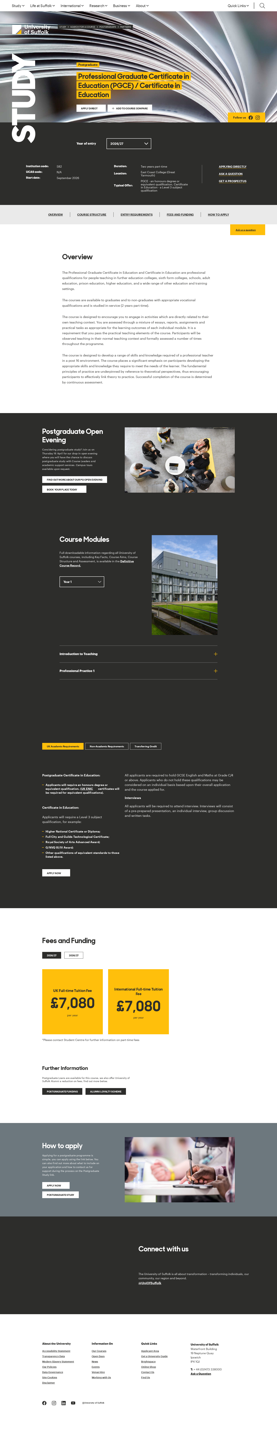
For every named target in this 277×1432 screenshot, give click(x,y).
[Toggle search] (262, 5)
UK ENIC (87, 788)
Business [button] (120, 6)
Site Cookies (49, 1377)
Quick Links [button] (237, 6)
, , (82, 581)
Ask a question (231, 173)
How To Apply (218, 214)
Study (63, 27)
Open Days (98, 1356)
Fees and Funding (180, 214)
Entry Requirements (136, 214)
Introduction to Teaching (79, 654)
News (95, 1362)
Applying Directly (232, 166)
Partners (125, 27)
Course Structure (91, 214)
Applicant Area (150, 1351)
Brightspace (148, 1362)
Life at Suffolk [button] (41, 6)
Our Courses (99, 1351)
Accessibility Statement (56, 1351)
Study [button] (16, 6)
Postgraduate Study (60, 1194)
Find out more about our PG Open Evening (74, 479)
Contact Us (147, 1372)
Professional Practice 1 (77, 671)
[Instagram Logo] (257, 117)
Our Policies (49, 1367)
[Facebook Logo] (251, 117)
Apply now (54, 873)
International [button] (71, 6)
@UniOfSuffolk (149, 1283)
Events (96, 1367)
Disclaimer (48, 1383)
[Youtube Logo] (73, 1402)
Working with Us (101, 1377)
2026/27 (52, 955)
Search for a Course (82, 27)
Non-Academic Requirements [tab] (107, 746)
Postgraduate (107, 27)
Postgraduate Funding (62, 1091)
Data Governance (52, 1372)
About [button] (141, 6)
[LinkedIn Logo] (63, 1402)
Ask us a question (246, 229)
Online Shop (148, 1367)
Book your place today (62, 489)
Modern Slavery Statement (58, 1362)
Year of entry (86, 143)
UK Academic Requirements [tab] (63, 746)
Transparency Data (53, 1356)
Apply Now (54, 1185)
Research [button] (96, 6)
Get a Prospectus (232, 181)
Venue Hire (98, 1372)
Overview (55, 214)
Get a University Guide (154, 1356)
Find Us (145, 1377)
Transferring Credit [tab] (146, 746)
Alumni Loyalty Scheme (105, 1091)
